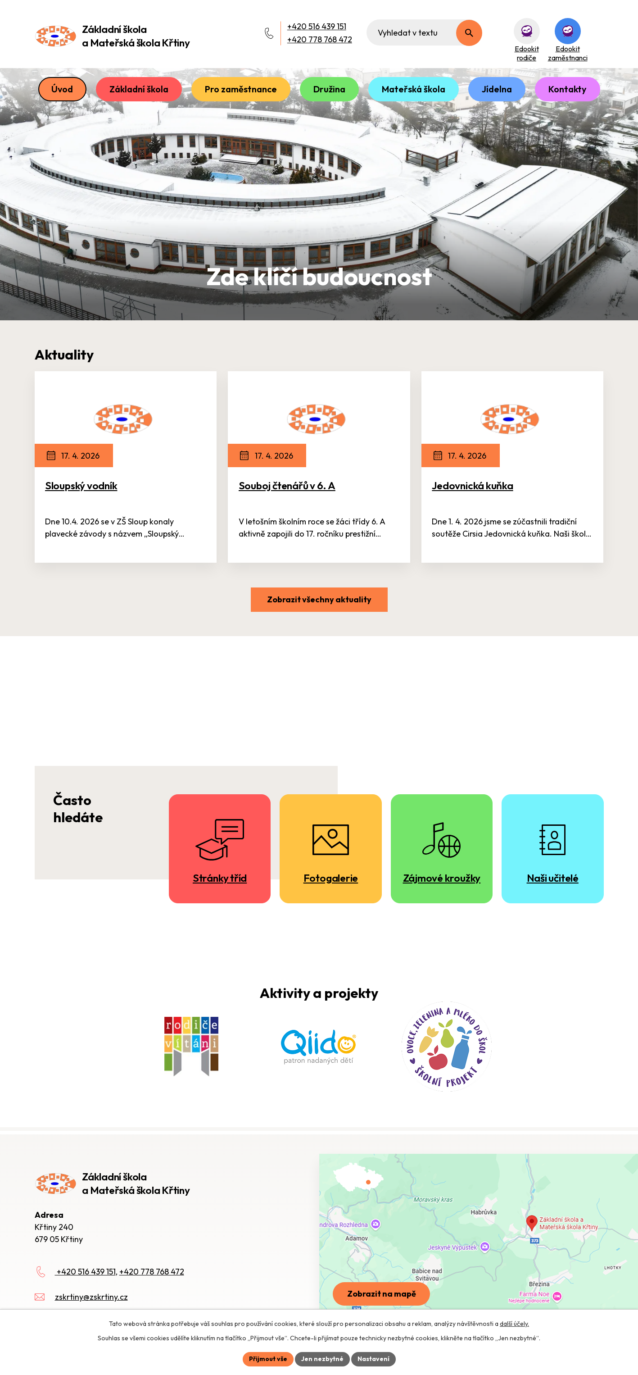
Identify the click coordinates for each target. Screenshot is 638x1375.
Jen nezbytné (322, 1359)
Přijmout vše (268, 1359)
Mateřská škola (413, 89)
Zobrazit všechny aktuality (319, 599)
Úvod (62, 89)
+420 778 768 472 (319, 39)
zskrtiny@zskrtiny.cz (91, 1297)
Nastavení (373, 1359)
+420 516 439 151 (316, 26)
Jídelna (497, 89)
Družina (329, 89)
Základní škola (138, 89)
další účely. (514, 1324)
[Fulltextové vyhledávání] (424, 32)
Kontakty (567, 89)
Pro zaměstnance (241, 89)
